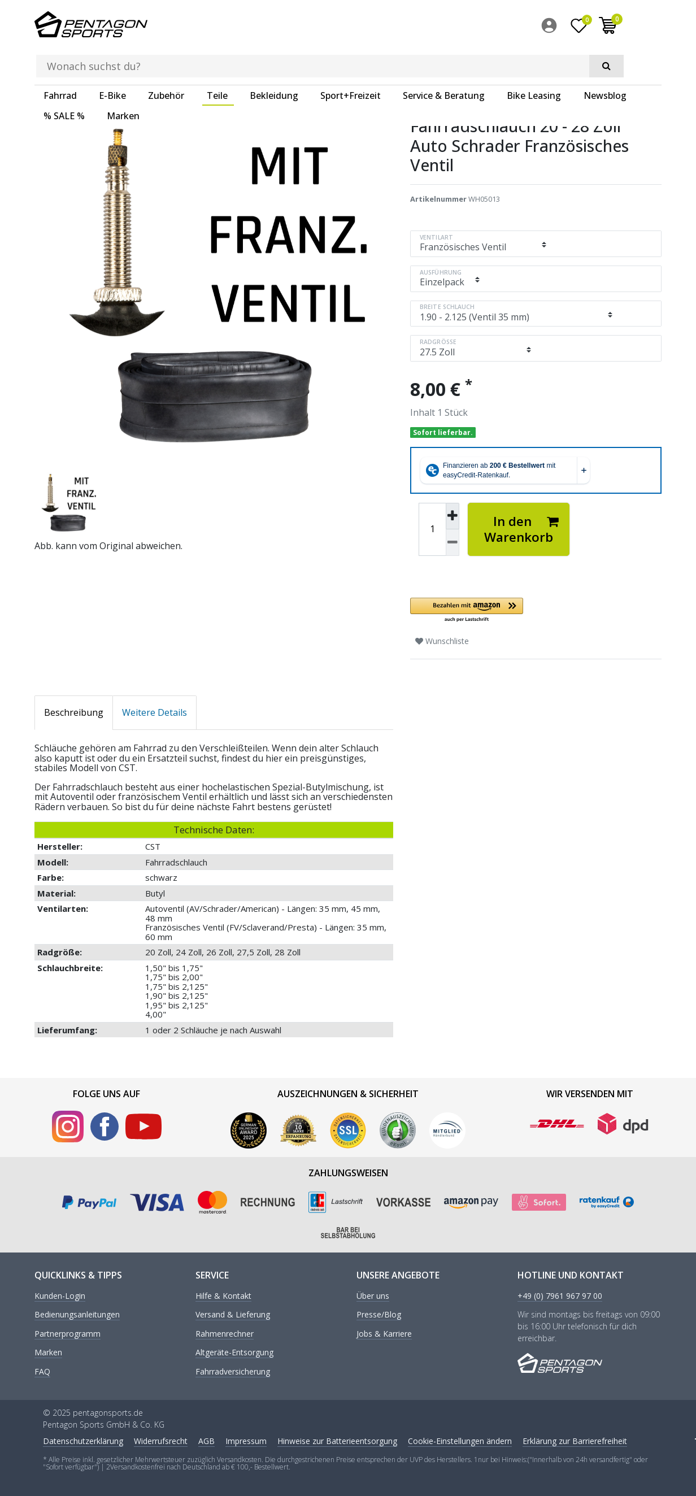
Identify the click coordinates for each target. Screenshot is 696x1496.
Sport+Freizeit (350, 59)
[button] (536, 608)
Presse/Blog (378, 1313)
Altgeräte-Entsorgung (234, 1351)
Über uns (372, 1294)
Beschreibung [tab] (73, 710)
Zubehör (166, 59)
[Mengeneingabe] (432, 527)
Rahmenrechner (224, 1332)
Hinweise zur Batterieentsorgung (337, 1439)
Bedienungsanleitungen (77, 1313)
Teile (217, 59)
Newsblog (605, 59)
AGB (206, 1439)
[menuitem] (588, 28)
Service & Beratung (444, 59)
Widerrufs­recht (161, 1439)
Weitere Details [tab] (154, 710)
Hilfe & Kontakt (223, 1294)
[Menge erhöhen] (452, 514)
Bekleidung (274, 59)
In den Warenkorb (521, 526)
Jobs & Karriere (384, 1332)
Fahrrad (60, 59)
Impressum (246, 1439)
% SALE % (64, 79)
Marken (123, 79)
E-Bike (112, 59)
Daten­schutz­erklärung (83, 1439)
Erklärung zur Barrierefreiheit (575, 1439)
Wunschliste (442, 638)
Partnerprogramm (67, 1332)
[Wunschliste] (615, 27)
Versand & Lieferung (232, 1313)
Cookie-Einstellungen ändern (460, 1439)
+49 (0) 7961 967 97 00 (559, 1294)
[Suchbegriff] (331, 26)
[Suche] (470, 26)
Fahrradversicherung (232, 1370)
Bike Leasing (534, 59)
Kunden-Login (59, 1294)
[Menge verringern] (452, 541)
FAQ (42, 1370)
